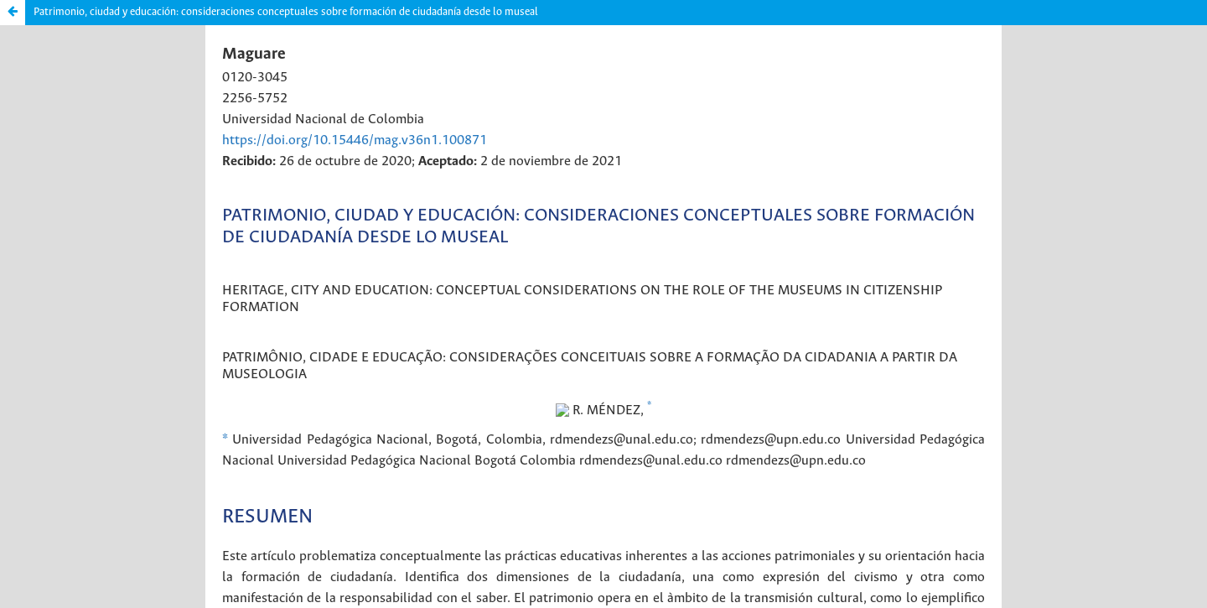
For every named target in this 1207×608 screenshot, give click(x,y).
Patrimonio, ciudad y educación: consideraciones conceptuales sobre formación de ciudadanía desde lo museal (286, 12)
